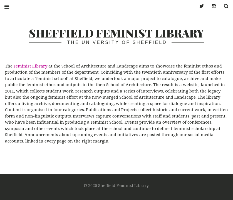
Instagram (211, 6)
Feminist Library (30, 66)
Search (224, 6)
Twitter (199, 6)
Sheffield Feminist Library (116, 33)
